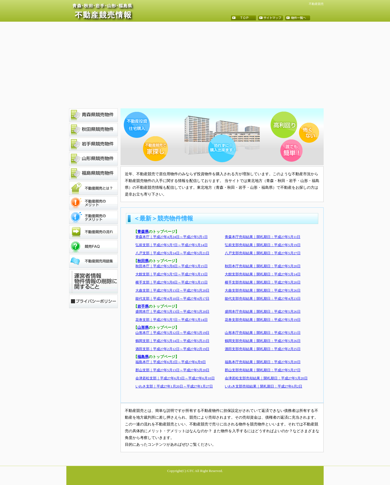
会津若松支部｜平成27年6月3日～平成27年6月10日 (175, 378)
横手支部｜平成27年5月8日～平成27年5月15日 (171, 282)
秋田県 (143, 261)
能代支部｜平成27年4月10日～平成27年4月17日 (172, 299)
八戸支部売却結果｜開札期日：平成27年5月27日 (263, 253)
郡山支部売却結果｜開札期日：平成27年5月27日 (263, 370)
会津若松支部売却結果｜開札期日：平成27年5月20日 (266, 378)
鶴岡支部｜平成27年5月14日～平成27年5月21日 (172, 341)
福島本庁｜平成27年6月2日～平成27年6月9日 (170, 362)
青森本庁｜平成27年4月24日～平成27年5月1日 (171, 237)
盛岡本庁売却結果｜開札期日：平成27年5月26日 (263, 312)
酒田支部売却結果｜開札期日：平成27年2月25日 (263, 349)
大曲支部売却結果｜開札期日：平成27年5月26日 (263, 290)
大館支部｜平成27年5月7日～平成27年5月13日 (171, 274)
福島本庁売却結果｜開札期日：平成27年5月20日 (263, 362)
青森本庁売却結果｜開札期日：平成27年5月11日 (262, 237)
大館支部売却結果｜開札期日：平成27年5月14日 (263, 274)
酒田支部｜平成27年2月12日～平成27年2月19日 (172, 349)
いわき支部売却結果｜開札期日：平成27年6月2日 (263, 386)
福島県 (143, 357)
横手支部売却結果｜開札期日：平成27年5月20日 (263, 282)
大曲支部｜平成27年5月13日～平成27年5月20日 (172, 290)
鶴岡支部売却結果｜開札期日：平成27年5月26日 (263, 341)
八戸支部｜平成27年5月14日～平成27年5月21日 (172, 253)
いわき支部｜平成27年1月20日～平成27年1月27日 (174, 386)
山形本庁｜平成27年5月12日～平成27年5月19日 (172, 333)
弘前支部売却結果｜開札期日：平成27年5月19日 (263, 245)
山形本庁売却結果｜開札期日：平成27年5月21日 (263, 333)
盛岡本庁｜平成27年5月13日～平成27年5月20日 (172, 312)
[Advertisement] (195, 65)
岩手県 (143, 306)
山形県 (143, 327)
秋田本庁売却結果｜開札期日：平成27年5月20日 (263, 266)
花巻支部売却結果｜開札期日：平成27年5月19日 (263, 320)
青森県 (143, 232)
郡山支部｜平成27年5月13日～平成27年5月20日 (172, 370)
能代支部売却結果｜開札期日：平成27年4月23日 (263, 299)
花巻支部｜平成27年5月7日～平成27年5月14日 (171, 320)
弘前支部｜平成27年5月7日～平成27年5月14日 (171, 245)
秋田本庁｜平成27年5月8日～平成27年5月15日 (171, 266)
